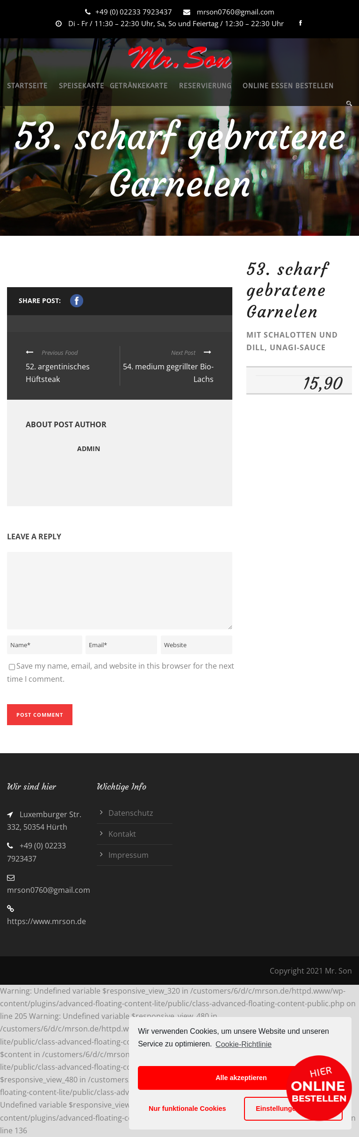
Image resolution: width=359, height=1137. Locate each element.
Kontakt (122, 834)
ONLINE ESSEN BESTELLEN (288, 86)
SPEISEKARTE (81, 86)
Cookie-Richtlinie (243, 1044)
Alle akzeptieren (241, 1077)
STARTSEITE (27, 86)
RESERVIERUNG (205, 86)
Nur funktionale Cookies (187, 1108)
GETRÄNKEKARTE (139, 86)
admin (88, 448)
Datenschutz (130, 813)
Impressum (128, 855)
